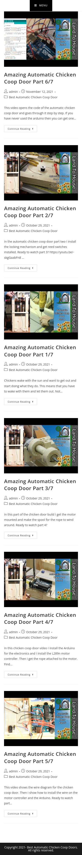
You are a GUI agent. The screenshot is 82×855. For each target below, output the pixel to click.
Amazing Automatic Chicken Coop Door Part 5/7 (40, 757)
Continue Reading (22, 127)
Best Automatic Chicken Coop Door (33, 97)
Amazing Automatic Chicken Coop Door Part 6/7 (40, 78)
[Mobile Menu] (41, 5)
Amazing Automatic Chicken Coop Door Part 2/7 (40, 212)
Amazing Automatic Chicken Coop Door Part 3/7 (40, 485)
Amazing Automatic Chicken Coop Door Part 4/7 (40, 618)
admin (13, 92)
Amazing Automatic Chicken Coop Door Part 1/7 (40, 351)
